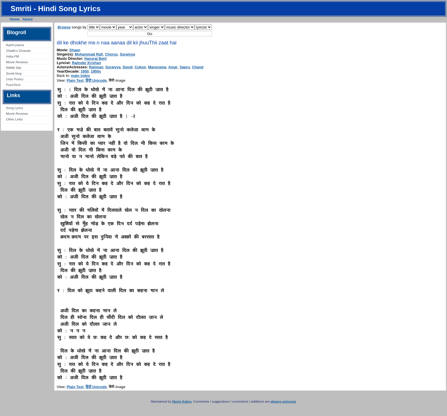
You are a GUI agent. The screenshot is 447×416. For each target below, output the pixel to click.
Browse (64, 27)
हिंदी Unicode (96, 80)
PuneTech (13, 85)
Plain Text (75, 80)
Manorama (157, 67)
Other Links (14, 119)
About (28, 19)
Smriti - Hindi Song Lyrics (56, 9)
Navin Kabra (181, 401)
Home (15, 19)
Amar (173, 67)
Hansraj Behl (95, 58)
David (128, 67)
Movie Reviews (17, 62)
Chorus (111, 54)
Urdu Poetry (14, 79)
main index (80, 75)
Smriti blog (13, 73)
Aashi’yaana (15, 45)
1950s (96, 71)
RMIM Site (13, 67)
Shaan (74, 50)
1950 (85, 71)
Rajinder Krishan (86, 63)
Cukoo (140, 67)
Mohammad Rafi (89, 54)
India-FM (12, 56)
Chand (198, 67)
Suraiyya (127, 54)
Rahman (96, 67)
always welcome (283, 401)
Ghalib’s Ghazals (18, 50)
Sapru (185, 67)
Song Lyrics (14, 108)
